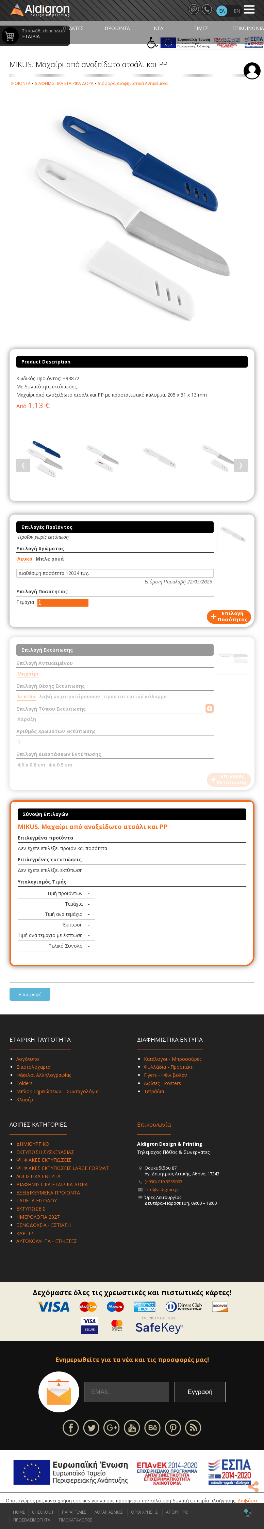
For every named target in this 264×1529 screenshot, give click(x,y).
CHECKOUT (43, 1512)
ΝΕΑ (158, 28)
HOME (19, 1512)
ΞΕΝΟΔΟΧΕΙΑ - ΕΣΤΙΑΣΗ (43, 1225)
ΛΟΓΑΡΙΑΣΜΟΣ (109, 1512)
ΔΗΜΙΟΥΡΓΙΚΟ (32, 1144)
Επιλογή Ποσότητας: (42, 591)
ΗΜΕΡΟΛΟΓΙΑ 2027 (38, 1217)
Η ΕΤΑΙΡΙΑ (31, 32)
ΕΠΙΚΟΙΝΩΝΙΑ (248, 28)
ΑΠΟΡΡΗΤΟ (177, 1512)
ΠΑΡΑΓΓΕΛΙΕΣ (74, 1512)
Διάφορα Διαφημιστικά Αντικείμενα (132, 83)
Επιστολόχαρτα (33, 1067)
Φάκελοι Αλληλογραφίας (43, 1075)
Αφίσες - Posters (162, 1083)
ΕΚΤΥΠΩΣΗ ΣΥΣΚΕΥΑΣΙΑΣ (45, 1152)
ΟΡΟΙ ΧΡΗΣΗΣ (144, 1512)
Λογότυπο (27, 1059)
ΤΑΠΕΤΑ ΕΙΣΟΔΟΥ (36, 1200)
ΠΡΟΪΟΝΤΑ (117, 28)
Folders (24, 1083)
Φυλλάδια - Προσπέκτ (168, 1067)
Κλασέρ (24, 1099)
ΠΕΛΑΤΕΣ (73, 28)
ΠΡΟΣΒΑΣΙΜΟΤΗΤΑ (31, 1520)
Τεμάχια (25, 602)
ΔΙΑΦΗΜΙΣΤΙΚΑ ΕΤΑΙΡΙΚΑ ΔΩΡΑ (64, 83)
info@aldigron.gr (162, 1189)
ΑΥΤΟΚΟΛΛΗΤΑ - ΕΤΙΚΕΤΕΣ (46, 1241)
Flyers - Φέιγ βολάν (165, 1075)
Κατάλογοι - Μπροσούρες (172, 1059)
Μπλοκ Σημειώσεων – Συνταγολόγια (57, 1091)
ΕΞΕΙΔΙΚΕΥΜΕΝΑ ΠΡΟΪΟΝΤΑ (48, 1192)
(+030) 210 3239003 (163, 1181)
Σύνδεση (252, 70)
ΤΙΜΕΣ (201, 28)
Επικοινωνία (154, 1124)
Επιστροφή (30, 994)
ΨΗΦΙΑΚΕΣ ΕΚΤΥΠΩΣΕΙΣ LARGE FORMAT (62, 1168)
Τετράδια (154, 1091)
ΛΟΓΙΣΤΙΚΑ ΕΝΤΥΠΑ (38, 1176)
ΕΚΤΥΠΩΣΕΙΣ (31, 1208)
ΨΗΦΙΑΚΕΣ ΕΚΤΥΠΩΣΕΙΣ (43, 1160)
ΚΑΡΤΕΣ (25, 1233)
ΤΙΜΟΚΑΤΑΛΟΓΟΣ (76, 1520)
